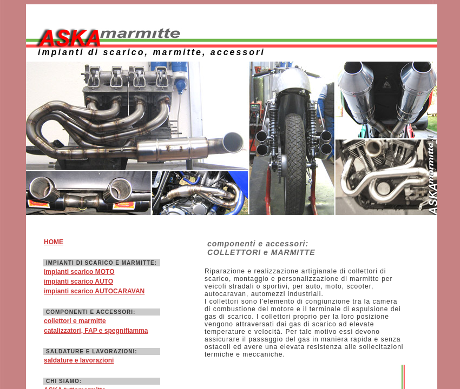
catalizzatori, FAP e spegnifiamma (96, 330)
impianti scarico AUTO (78, 281)
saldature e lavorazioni (79, 360)
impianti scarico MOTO (79, 272)
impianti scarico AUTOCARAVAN (94, 291)
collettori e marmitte (75, 321)
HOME (53, 242)
